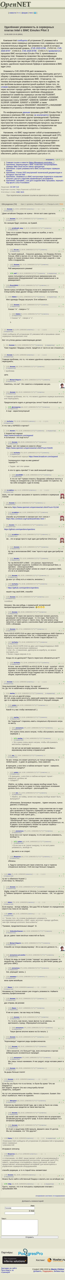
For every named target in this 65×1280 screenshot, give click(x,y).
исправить (50, 160)
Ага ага (16, 249)
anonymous (20, 728)
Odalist (14, 297)
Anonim (12, 430)
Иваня (10, 987)
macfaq (12, 693)
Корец (10, 1138)
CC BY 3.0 (14, 187)
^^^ (36, 218)
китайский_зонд (17, 228)
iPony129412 (14, 285)
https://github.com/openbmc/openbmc (19, 529)
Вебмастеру (59, 1274)
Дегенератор (16, 407)
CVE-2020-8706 (29, 51)
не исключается (41, 115)
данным (26, 112)
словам (4, 87)
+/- (45, 204)
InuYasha (10, 421)
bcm (22, 192)
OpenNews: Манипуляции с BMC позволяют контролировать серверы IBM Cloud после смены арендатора (31, 166)
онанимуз (13, 976)
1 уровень (29, 204)
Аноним (9, 209)
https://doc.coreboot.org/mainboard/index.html (25, 519)
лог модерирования (59, 1196)
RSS (61, 204)
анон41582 (19, 475)
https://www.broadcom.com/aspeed (18, 435)
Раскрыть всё (53, 204)
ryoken (14, 705)
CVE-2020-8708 (38, 48)
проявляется (54, 51)
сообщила (22, 40)
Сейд (9, 1184)
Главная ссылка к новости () (30, 163)
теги (30, 13)
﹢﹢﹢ (36, 209)
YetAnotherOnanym (16, 931)
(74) (15, 204)
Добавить (37, 1274)
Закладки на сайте (9, 1271)
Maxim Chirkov (57, 1272)
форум (25, 13)
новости (12, 13)
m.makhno (10, 490)
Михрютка (17, 856)
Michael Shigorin (15, 379)
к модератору (8, 210)
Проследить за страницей (7, 1274)
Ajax (22, 204)
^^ (33, 218)
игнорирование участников (44, 1196)
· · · (40, 209)
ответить (30, 209)
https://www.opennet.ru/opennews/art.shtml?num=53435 (29, 448)
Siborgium (13, 1100)
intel (18, 192)
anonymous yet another (18, 955)
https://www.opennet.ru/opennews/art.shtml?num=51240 (35, 507)
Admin (10, 902)
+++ (18, 13)
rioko (9, 874)
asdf (15, 273)
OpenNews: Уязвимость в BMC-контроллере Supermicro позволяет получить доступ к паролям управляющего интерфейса (34, 178)
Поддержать (47, 1274)
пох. (13, 755)
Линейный (39, 204)
